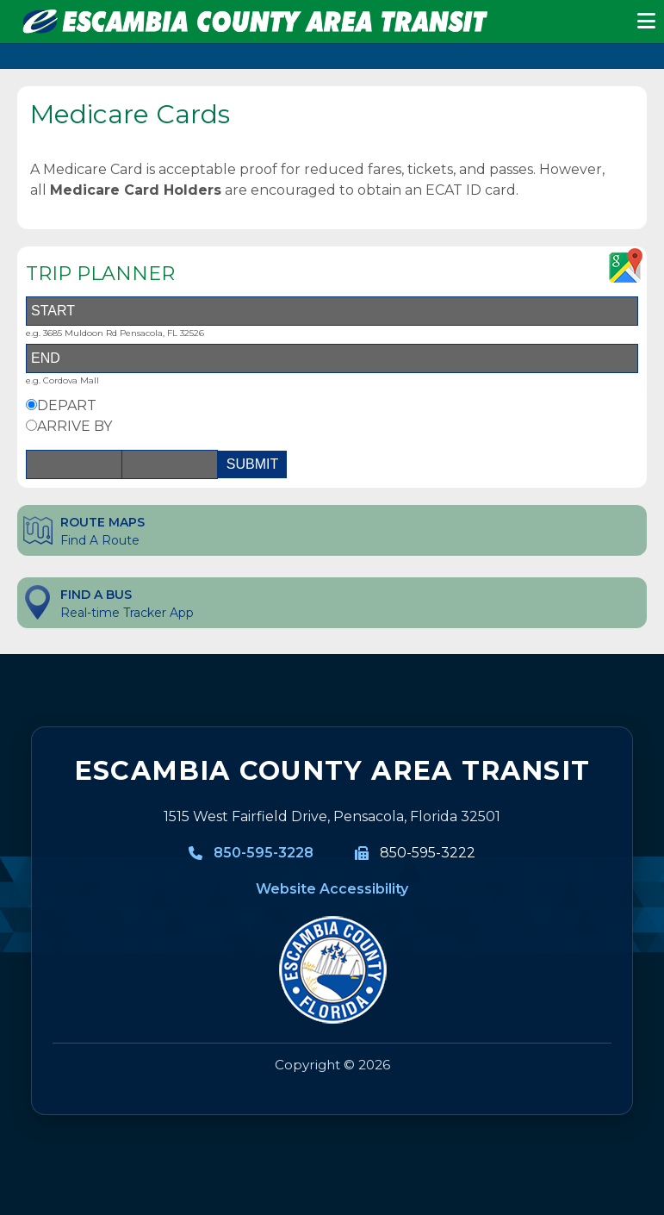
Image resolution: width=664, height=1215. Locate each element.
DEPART (66, 405)
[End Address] (332, 358)
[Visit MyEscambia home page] (332, 970)
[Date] (74, 464)
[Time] (169, 464)
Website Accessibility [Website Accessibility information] (332, 889)
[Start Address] (332, 311)
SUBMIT (252, 464)
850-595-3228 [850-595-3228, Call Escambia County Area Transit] (263, 852)
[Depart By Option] (31, 404)
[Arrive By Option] (31, 425)
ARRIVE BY (74, 426)
